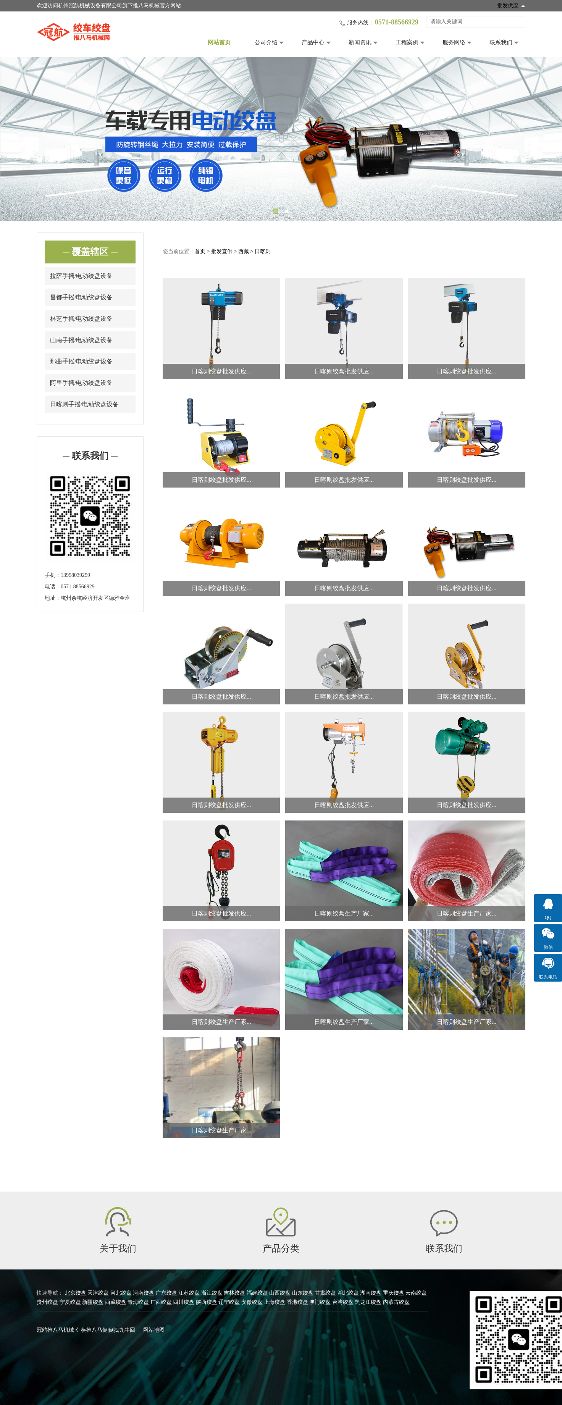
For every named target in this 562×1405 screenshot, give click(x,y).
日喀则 (263, 251)
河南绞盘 (143, 1293)
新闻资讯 (360, 42)
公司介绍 (266, 42)
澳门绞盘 (320, 1302)
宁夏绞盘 (70, 1302)
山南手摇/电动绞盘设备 (81, 340)
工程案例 (407, 42)
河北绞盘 (121, 1293)
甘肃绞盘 (325, 1293)
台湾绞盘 (343, 1302)
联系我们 (500, 42)
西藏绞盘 (115, 1302)
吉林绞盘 (234, 1293)
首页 (200, 251)
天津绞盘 (98, 1293)
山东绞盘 (302, 1293)
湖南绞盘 (370, 1293)
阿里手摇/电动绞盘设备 (81, 383)
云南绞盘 (416, 1293)
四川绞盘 (183, 1302)
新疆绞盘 (92, 1302)
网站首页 (219, 42)
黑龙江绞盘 (368, 1302)
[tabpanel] (281, 139)
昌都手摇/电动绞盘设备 (81, 297)
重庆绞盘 (393, 1293)
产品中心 (313, 42)
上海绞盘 (274, 1302)
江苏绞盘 (189, 1293)
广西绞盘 (161, 1302)
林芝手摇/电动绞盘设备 (81, 318)
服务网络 (453, 42)
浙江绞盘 (212, 1293)
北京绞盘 (75, 1293)
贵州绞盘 (47, 1302)
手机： (53, 575)
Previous (17, 139)
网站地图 (154, 1330)
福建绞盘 (257, 1293)
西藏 (243, 251)
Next (544, 139)
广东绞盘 (166, 1293)
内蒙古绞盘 (396, 1302)
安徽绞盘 (252, 1302)
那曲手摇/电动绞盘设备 (81, 361)
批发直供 (222, 251)
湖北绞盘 (348, 1293)
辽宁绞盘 (229, 1302)
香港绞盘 (297, 1302)
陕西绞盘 (206, 1302)
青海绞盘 (138, 1302)
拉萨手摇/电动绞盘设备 (81, 276)
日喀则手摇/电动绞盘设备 (84, 404)
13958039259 (75, 575)
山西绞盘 (280, 1293)
